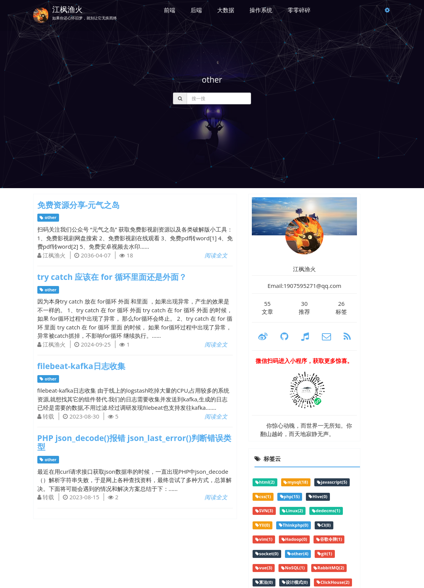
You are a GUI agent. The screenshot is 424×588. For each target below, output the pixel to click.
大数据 (225, 10)
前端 (169, 10)
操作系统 (261, 10)
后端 (196, 10)
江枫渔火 (67, 9)
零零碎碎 (299, 10)
